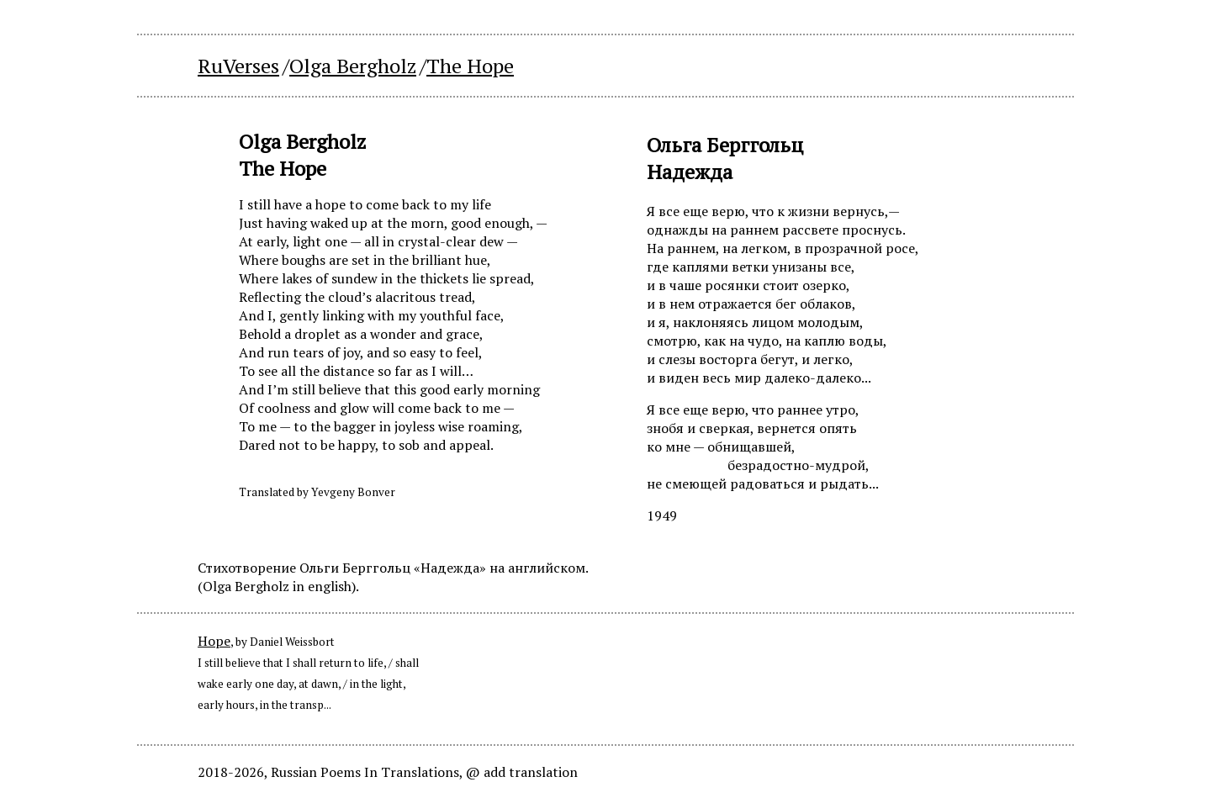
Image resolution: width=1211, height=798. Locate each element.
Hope (214, 641)
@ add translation (522, 772)
